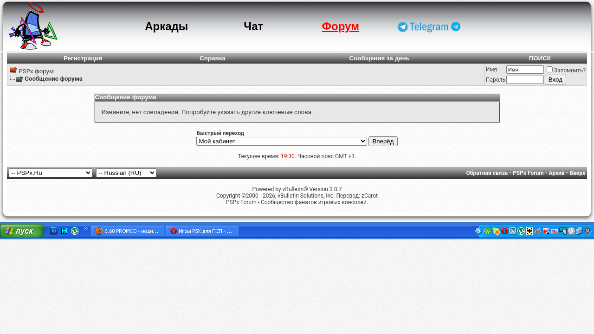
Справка (213, 58)
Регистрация (83, 58)
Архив (556, 173)
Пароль (495, 80)
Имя (491, 69)
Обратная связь (487, 173)
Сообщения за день (379, 58)
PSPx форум (36, 71)
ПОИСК (540, 58)
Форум (340, 26)
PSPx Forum (528, 173)
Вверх (577, 173)
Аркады (166, 26)
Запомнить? (566, 70)
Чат (253, 26)
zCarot (370, 196)
